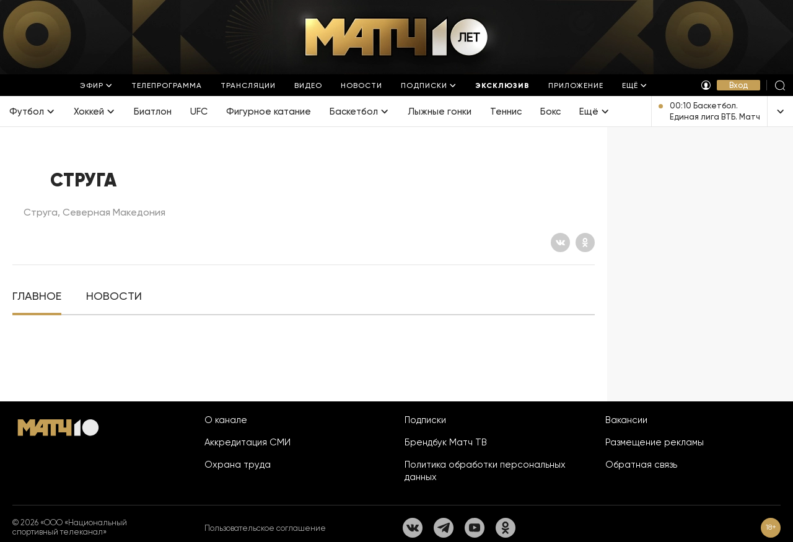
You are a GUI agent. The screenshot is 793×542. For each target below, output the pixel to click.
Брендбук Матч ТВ (446, 442)
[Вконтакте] (560, 242)
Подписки (425, 420)
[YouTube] (474, 528)
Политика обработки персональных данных (485, 471)
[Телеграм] (443, 528)
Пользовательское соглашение (265, 528)
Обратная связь (641, 464)
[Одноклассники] (585, 242)
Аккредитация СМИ (247, 442)
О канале (225, 420)
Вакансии (626, 420)
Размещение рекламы (654, 442)
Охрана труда (237, 464)
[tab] (36, 296)
